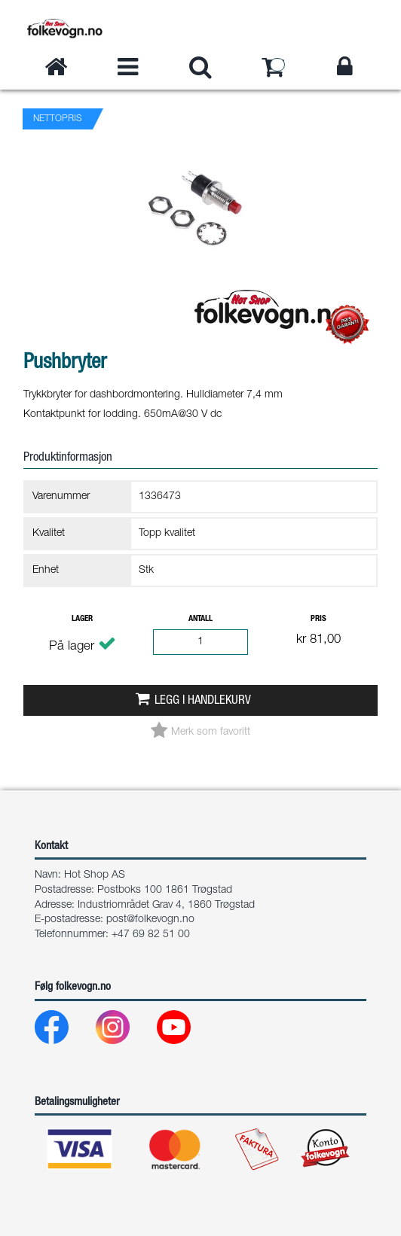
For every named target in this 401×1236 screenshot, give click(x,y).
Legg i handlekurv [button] (203, 701)
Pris (318, 619)
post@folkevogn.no (150, 920)
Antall (200, 619)
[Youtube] (186, 1031)
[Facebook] (64, 1031)
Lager (82, 619)
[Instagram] (125, 1031)
